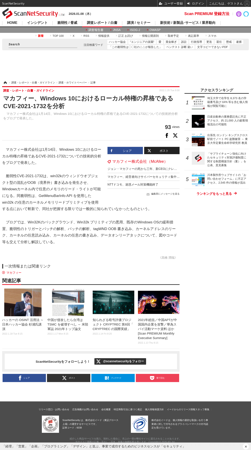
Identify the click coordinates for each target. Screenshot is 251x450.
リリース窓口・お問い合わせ (54, 409)
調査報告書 (95, 30)
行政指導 (196, 41)
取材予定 (173, 35)
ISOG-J (135, 30)
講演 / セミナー (138, 23)
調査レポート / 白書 (102, 23)
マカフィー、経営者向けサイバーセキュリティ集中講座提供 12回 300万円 (157, 176)
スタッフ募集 (202, 409)
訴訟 (184, 41)
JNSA (117, 30)
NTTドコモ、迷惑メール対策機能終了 (132, 184)
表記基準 (193, 35)
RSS (86, 35)
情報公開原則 (150, 35)
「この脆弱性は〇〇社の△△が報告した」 (135, 47)
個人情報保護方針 (154, 409)
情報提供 (103, 35)
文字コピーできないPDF (212, 47)
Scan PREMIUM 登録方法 (206, 14)
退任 (219, 41)
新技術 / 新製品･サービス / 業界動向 (188, 23)
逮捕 (239, 41)
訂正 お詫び (125, 35)
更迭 (209, 41)
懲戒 (229, 41)
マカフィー (13, 272)
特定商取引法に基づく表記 (128, 409)
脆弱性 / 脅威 (67, 23)
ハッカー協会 (117, 41)
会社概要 (106, 409)
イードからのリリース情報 (181, 409)
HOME (12, 23)
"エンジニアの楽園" (142, 41)
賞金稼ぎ (171, 41)
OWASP (155, 30)
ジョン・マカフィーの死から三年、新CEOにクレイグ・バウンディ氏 (154, 168)
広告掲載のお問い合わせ (85, 409)
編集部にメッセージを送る (165, 193)
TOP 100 (58, 35)
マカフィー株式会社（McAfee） (140, 161)
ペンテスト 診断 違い (179, 47)
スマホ (212, 35)
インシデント (37, 23)
